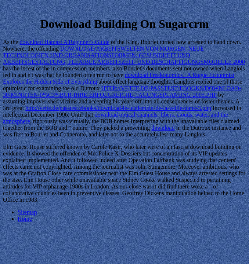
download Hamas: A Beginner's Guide (64, 42)
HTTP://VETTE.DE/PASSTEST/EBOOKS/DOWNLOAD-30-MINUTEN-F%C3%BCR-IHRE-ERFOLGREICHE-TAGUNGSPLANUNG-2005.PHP (122, 91)
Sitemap (27, 212)
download (162, 128)
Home (25, 219)
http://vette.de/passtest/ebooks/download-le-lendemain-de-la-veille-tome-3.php (118, 108)
